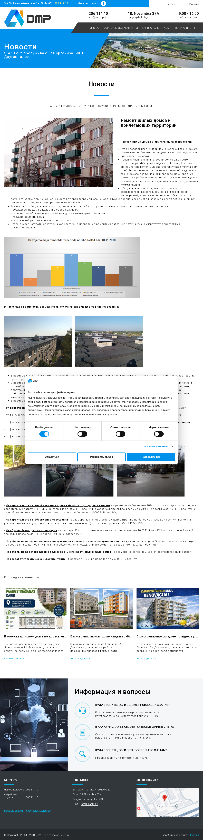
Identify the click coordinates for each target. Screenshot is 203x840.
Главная (94, 28)
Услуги (167, 28)
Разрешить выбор (101, 456)
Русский (194, 4)
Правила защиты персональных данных (27, 810)
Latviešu (171, 4)
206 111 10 (61, 3)
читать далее (13, 658)
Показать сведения (156, 446)
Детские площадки (148, 28)
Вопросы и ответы (187, 28)
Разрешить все (151, 456)
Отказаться (52, 456)
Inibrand (194, 835)
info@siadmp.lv (97, 17)
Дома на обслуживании (117, 28)
